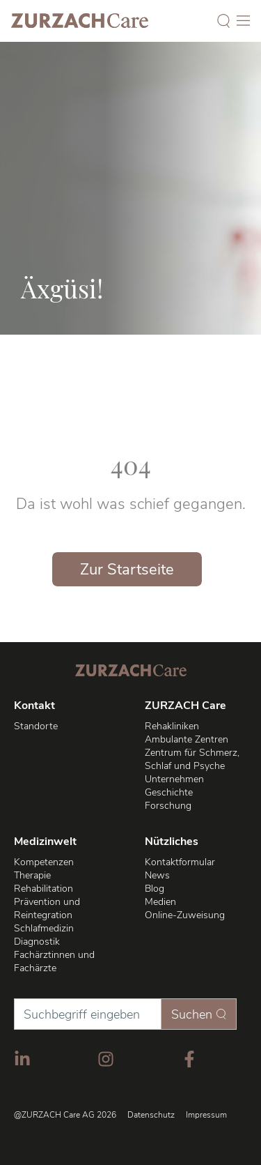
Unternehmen (174, 779)
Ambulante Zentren (186, 739)
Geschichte (169, 792)
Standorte (36, 726)
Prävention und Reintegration (47, 908)
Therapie (32, 875)
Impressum (206, 1114)
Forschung (168, 805)
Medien (160, 901)
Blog (154, 888)
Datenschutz (151, 1114)
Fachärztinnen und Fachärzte (54, 961)
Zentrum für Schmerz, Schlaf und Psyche (192, 759)
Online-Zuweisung (185, 915)
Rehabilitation (43, 888)
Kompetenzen (44, 862)
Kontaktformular (180, 862)
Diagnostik (37, 941)
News (157, 875)
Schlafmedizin (44, 928)
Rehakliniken (172, 726)
